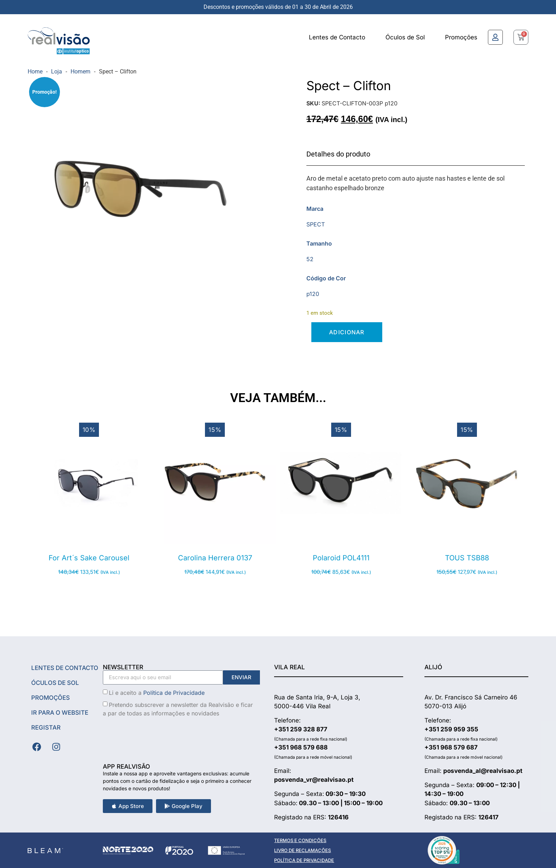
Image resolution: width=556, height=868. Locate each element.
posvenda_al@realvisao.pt (482, 770)
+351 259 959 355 (451, 729)
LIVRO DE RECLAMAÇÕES (302, 850)
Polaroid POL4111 (341, 558)
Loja (56, 71)
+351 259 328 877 (300, 729)
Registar (46, 727)
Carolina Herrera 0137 (215, 558)
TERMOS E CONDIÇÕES (300, 840)
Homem (80, 71)
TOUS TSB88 (467, 558)
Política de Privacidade (174, 692)
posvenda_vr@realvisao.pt (314, 779)
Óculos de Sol (405, 37)
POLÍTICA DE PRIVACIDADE (304, 860)
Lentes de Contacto (337, 37)
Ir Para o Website (60, 712)
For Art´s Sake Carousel (89, 558)
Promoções (461, 37)
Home (35, 71)
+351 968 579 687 (451, 747)
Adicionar (347, 332)
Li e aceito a (157, 692)
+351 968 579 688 (301, 747)
